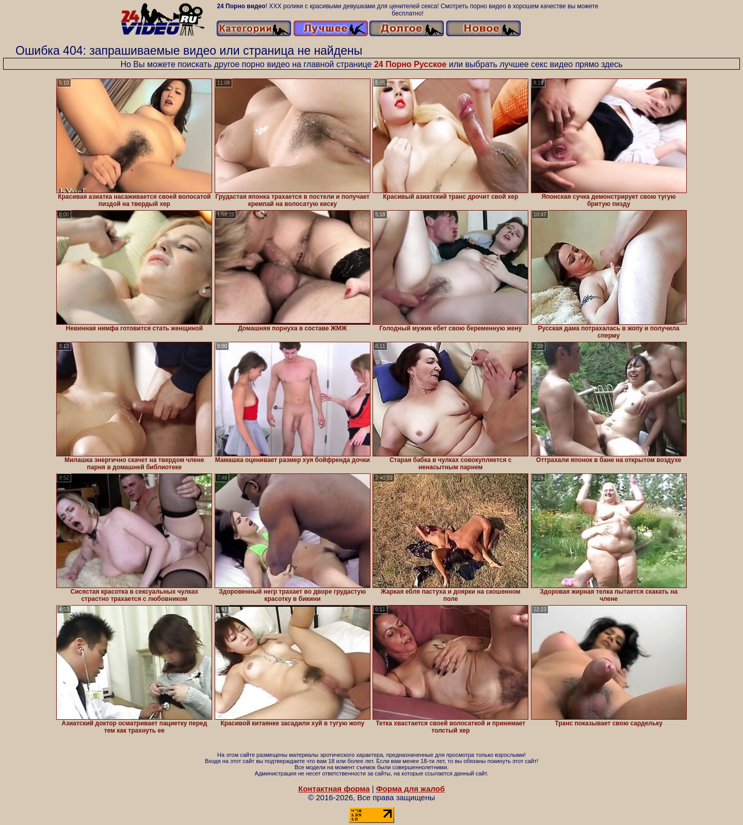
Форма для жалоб (410, 788)
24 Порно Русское (410, 64)
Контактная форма (334, 788)
